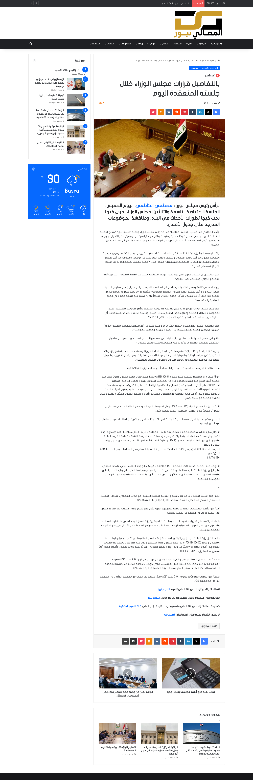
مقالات (110, 43)
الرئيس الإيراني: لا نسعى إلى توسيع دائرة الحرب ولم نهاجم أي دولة (49, 83)
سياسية (202, 43)
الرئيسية (216, 43)
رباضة (140, 43)
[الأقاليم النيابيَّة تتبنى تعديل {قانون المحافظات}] (117, 733)
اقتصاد (178, 43)
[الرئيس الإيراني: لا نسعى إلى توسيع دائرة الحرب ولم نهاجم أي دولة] (76, 84)
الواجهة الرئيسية (200, 61)
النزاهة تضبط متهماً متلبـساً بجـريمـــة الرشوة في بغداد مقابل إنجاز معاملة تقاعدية (203, 750)
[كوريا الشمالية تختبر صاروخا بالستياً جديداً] (76, 100)
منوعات (96, 43)
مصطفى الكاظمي (154, 205)
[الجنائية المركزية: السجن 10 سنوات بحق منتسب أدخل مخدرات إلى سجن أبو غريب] (159, 733)
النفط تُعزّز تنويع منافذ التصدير (176, 3)
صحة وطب (126, 43)
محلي (165, 43)
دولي (152, 43)
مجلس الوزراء (207, 626)
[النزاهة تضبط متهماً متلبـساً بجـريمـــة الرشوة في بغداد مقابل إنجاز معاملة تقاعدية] (201, 733)
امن (190, 43)
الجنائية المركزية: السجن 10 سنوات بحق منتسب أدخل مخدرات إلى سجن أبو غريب (159, 750)
